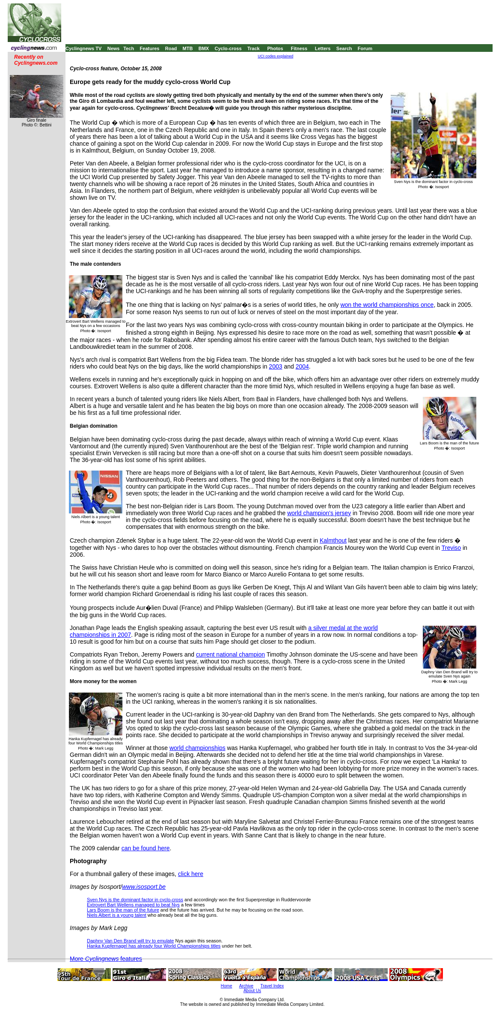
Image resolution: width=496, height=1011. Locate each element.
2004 (302, 366)
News (113, 48)
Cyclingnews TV (83, 48)
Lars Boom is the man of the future (123, 909)
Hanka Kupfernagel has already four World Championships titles (153, 945)
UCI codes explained (275, 56)
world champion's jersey (319, 513)
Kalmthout (333, 540)
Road (171, 48)
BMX (204, 48)
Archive (246, 986)
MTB (188, 48)
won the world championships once (387, 304)
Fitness (299, 48)
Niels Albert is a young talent (116, 915)
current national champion (230, 654)
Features (150, 48)
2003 (275, 366)
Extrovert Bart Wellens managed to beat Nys (133, 904)
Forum (365, 48)
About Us (252, 990)
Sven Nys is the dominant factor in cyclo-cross (135, 899)
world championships (197, 747)
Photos (275, 48)
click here (190, 873)
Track (253, 48)
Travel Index (272, 986)
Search (344, 48)
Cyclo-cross (228, 48)
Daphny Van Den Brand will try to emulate (130, 940)
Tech (128, 48)
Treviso (451, 547)
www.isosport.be (144, 886)
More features (106, 958)
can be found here (146, 848)
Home (226, 986)
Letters (323, 48)
